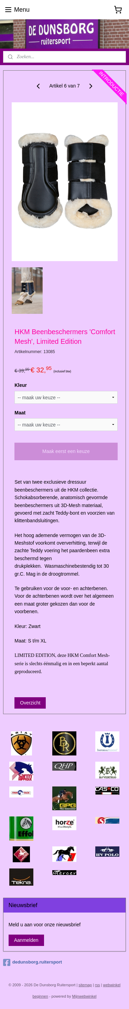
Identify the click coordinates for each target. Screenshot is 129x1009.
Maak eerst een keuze (66, 451)
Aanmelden (26, 940)
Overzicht (30, 703)
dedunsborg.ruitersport (32, 962)
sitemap (85, 985)
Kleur (20, 385)
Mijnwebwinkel (84, 996)
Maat (19, 412)
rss (97, 985)
